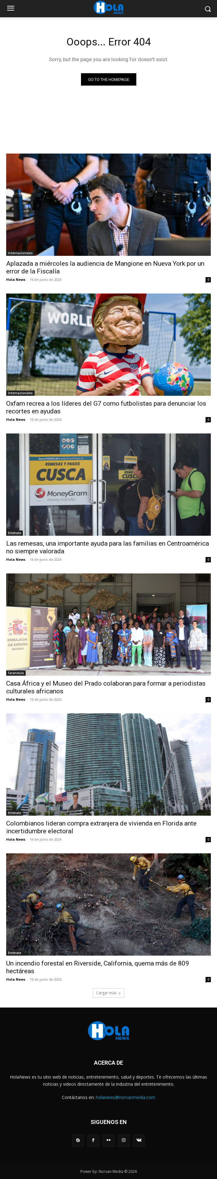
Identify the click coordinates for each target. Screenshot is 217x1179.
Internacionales (20, 253)
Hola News (15, 279)
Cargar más (108, 992)
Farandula (16, 673)
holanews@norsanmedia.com (125, 1097)
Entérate (14, 533)
